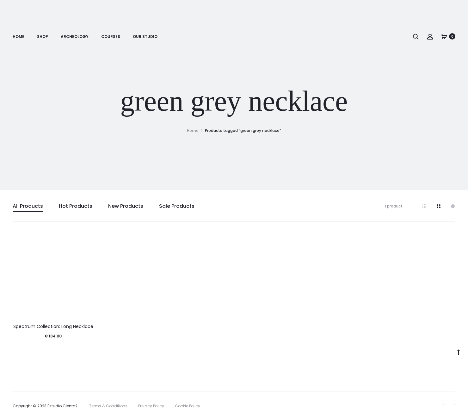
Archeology (75, 36)
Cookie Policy (187, 406)
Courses (110, 36)
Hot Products (75, 206)
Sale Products (176, 206)
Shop (42, 36)
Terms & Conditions (108, 406)
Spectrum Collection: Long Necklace (53, 326)
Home (18, 36)
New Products (125, 206)
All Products (28, 206)
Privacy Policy (151, 406)
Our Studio (145, 36)
